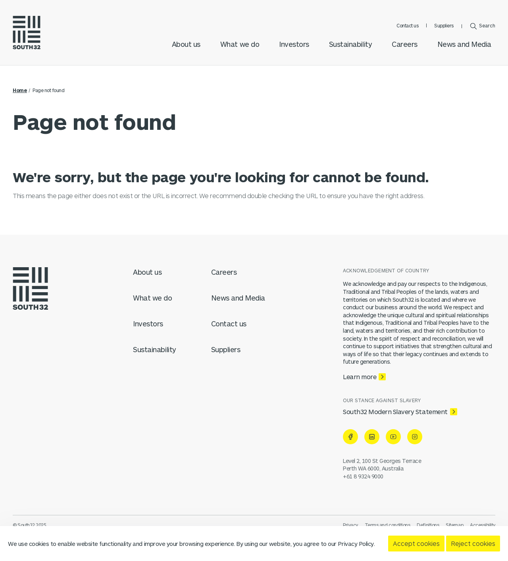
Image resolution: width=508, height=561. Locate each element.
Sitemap (454, 525)
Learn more (359, 376)
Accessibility (482, 525)
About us (186, 44)
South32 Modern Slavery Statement (395, 411)
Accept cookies (416, 543)
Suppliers (444, 25)
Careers (405, 44)
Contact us (407, 25)
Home (20, 90)
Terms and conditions (387, 525)
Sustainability (350, 44)
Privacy (350, 525)
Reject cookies (473, 543)
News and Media (464, 44)
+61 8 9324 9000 (363, 476)
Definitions (428, 525)
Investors (294, 44)
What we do (239, 44)
